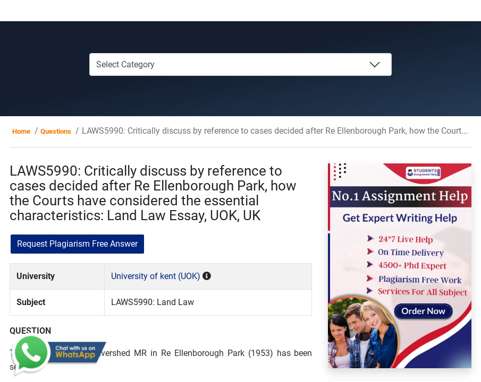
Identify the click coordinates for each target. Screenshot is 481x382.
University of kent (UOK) (155, 276)
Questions (55, 131)
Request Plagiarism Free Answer (77, 244)
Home (21, 131)
